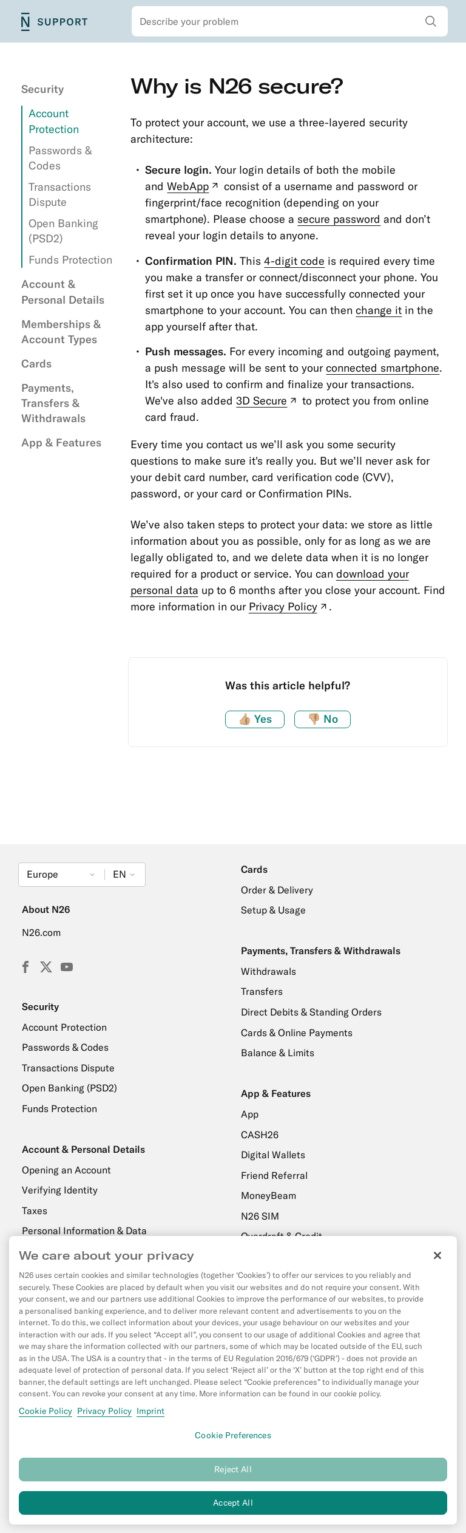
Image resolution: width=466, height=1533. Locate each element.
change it (379, 310)
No (322, 719)
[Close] (437, 1262)
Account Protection (64, 1027)
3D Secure (267, 401)
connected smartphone (382, 368)
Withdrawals (268, 971)
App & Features (61, 442)
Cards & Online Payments (297, 1032)
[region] (233, 1387)
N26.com (41, 932)
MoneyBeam (268, 1195)
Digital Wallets (273, 1155)
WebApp (194, 186)
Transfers (262, 991)
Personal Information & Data (84, 1230)
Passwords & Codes (65, 1047)
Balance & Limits (277, 1052)
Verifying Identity (60, 1190)
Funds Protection (70, 260)
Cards (36, 363)
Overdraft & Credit (281, 1236)
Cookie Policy (45, 1417)
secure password (338, 219)
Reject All (232, 1475)
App (249, 1114)
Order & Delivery (277, 890)
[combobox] (290, 21)
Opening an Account (66, 1170)
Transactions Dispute (68, 1068)
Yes (255, 719)
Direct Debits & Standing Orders (311, 1012)
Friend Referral (274, 1175)
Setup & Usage (273, 910)
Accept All (232, 1509)
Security (42, 89)
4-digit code (294, 261)
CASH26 (260, 1134)
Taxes (34, 1210)
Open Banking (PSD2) (69, 1088)
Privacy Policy (289, 606)
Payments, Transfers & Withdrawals (53, 403)
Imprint (150, 1417)
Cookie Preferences (233, 1441)
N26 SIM (260, 1216)
